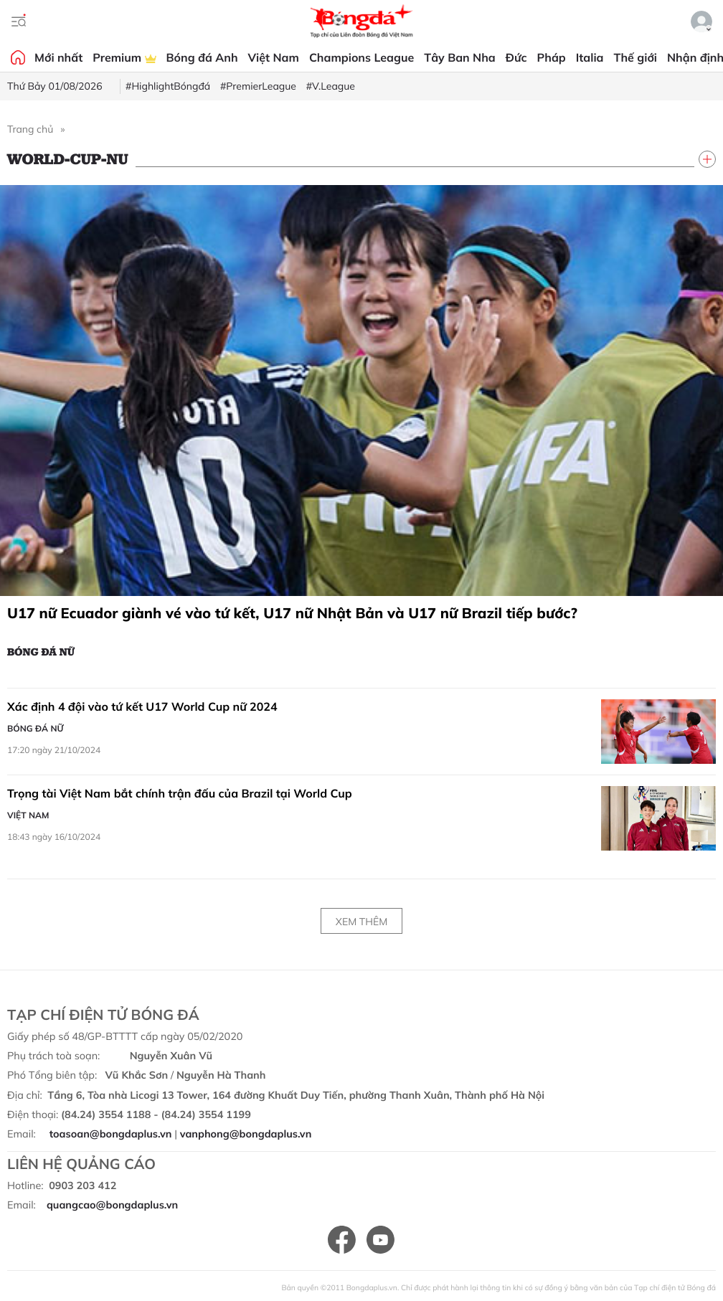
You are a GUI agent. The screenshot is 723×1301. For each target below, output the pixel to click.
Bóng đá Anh (202, 57)
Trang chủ (30, 129)
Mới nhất (58, 57)
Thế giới (635, 57)
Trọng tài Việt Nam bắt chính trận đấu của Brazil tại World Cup (179, 793)
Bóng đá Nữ (41, 651)
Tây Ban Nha (460, 57)
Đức (516, 57)
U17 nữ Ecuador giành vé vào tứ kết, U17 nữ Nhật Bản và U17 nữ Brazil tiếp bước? (292, 613)
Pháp (551, 57)
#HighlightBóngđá (168, 86)
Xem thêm (361, 921)
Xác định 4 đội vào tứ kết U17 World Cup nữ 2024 (142, 706)
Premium (124, 57)
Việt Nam (273, 57)
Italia (590, 57)
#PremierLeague (258, 86)
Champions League (361, 57)
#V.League (330, 86)
